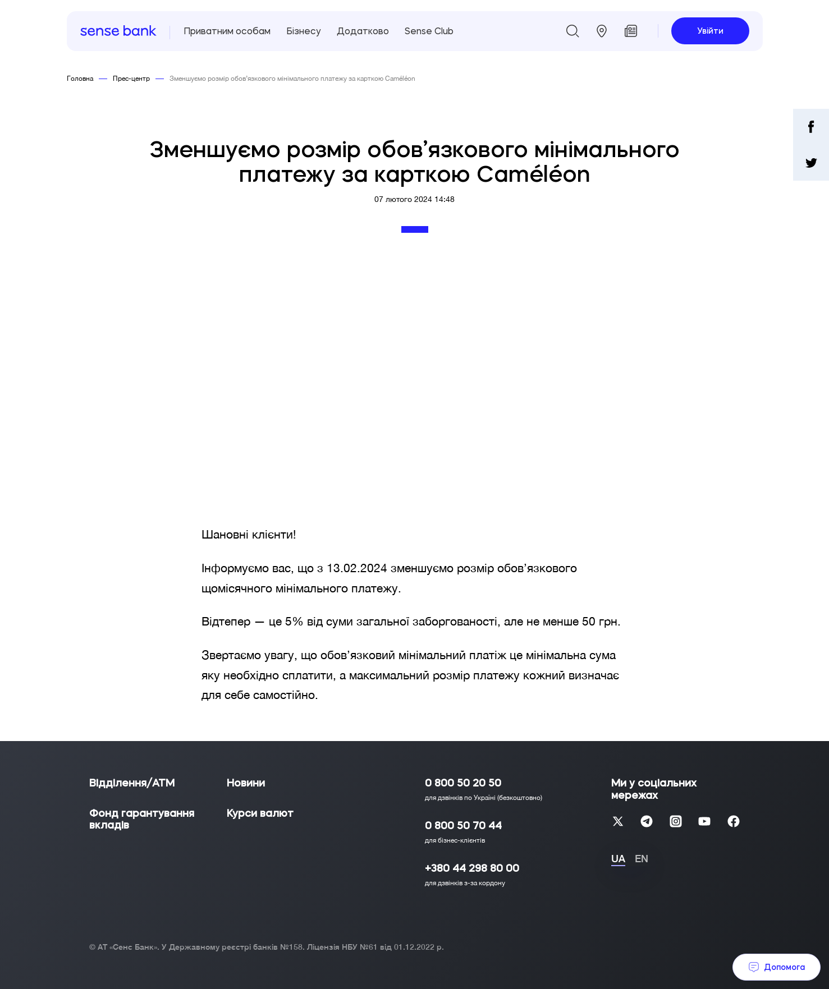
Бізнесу (303, 30)
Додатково (363, 30)
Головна (80, 78)
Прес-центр (131, 78)
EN (641, 858)
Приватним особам (227, 30)
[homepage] (118, 31)
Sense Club (429, 30)
